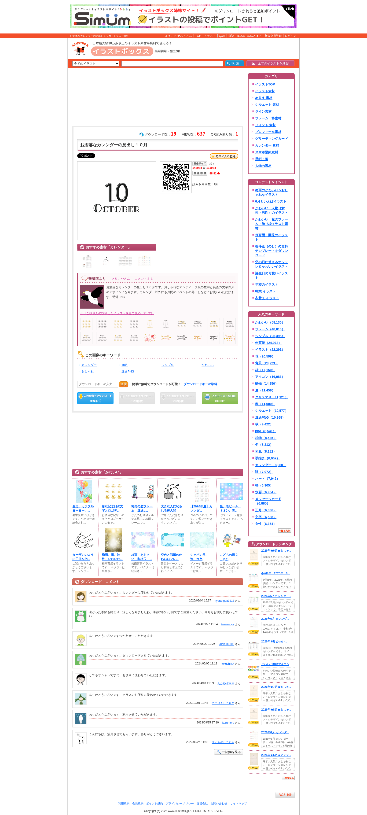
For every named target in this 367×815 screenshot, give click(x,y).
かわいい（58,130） (270, 322)
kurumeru (228, 722)
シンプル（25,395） (270, 336)
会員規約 (137, 803)
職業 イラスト (265, 291)
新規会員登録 (273, 35)
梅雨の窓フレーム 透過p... (142, 508)
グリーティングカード (271, 138)
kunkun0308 (226, 644)
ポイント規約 (154, 803)
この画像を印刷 (220, 398)
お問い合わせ (218, 803)
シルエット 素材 (267, 105)
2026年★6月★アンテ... (276, 755)
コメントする (144, 278)
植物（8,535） (265, 438)
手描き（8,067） (267, 458)
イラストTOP (265, 84)
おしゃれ (87, 371)
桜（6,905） (264, 485)
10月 (124, 365)
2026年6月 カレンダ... (275, 618)
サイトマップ (238, 803)
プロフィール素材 (268, 132)
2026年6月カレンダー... (276, 596)
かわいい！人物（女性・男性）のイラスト (271, 210)
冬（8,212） (264, 444)
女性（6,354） (265, 524)
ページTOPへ (285, 795)
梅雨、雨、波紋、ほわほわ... (112, 557)
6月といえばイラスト (270, 201)
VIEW (253, 563)
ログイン (290, 35)
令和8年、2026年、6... (275, 573)
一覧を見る (284, 530)
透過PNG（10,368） (270, 417)
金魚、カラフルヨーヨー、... (83, 508)
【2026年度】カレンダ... (201, 508)
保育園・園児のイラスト (271, 237)
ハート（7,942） (267, 478)
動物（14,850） (266, 383)
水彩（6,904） (265, 492)
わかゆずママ (225, 683)
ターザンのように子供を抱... (83, 557)
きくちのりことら (223, 742)
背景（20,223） (266, 363)
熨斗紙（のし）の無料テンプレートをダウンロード (271, 250)
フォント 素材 (265, 125)
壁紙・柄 (261, 159)
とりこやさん (121, 278)
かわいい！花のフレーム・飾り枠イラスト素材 (271, 224)
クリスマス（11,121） (271, 397)
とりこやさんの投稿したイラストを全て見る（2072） (117, 313)
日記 (231, 35)
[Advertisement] (45, 111)
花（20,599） (265, 356)
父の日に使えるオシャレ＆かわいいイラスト (271, 264)
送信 (124, 384)
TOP (198, 35)
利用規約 (123, 803)
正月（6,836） (265, 510)
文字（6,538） (265, 517)
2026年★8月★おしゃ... (276, 709)
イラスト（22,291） (270, 349)
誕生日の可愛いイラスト (271, 275)
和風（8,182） (265, 451)
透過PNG (127, 371)
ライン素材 (263, 111)
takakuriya (227, 624)
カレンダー (89, 365)
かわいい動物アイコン (275, 664)
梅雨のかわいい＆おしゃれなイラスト (271, 192)
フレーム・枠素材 (268, 118)
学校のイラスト (266, 284)
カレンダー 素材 (267, 145)
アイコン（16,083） (270, 377)
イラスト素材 (265, 91)
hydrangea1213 (224, 600)
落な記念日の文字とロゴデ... (112, 508)
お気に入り (224, 156)
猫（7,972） (264, 472)
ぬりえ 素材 (263, 98)
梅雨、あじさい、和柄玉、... (141, 557)
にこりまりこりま (223, 703)
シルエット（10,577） (271, 411)
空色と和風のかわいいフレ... (171, 557)
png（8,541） (265, 431)
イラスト (210, 35)
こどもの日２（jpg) (229, 557)
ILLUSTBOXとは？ (249, 35)
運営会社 (202, 803)
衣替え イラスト (267, 298)
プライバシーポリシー (180, 803)
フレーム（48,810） (270, 329)
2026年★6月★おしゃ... (276, 550)
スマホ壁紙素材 (266, 152)
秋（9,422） (264, 424)
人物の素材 (263, 166)
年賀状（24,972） (268, 343)
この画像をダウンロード (95, 398)
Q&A (222, 35)
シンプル (167, 365)
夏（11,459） (265, 390)
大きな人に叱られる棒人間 (171, 508)
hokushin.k (227, 663)
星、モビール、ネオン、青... (230, 508)
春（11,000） (265, 404)
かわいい (208, 365)
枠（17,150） (265, 370)
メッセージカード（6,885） (268, 501)
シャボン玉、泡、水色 (199, 557)
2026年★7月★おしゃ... (276, 687)
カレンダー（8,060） (270, 465)
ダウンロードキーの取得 (200, 384)
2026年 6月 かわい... (274, 641)
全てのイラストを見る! (270, 63)
